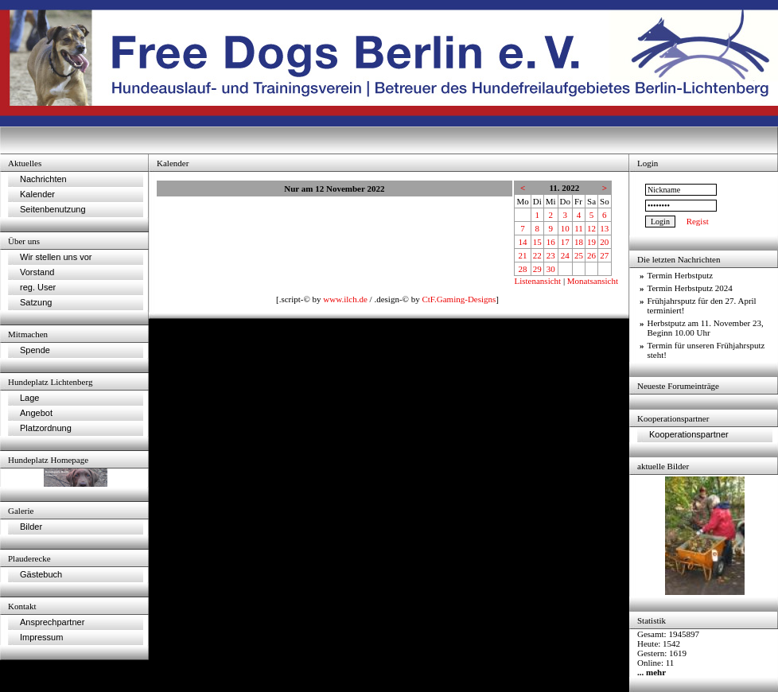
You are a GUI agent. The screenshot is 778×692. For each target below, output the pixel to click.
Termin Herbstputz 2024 (690, 288)
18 (578, 242)
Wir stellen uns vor (55, 257)
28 (523, 269)
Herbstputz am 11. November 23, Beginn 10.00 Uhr (706, 327)
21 (523, 255)
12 (591, 228)
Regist (698, 221)
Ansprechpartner (52, 622)
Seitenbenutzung (53, 209)
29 (537, 269)
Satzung (36, 302)
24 (565, 255)
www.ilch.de (345, 299)
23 (551, 255)
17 (565, 242)
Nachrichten (43, 179)
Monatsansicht (592, 281)
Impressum (41, 637)
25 (578, 255)
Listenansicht (537, 281)
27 (604, 255)
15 (537, 242)
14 (523, 242)
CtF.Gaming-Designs (459, 299)
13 (604, 228)
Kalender (37, 194)
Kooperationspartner (689, 434)
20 (604, 242)
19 (591, 242)
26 (591, 255)
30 (551, 269)
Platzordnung (46, 428)
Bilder (31, 526)
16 (551, 242)
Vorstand (37, 272)
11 (578, 228)
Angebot (36, 413)
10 (565, 228)
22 (537, 255)
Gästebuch (41, 574)
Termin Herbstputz (681, 275)
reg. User (38, 287)
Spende (35, 350)
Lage (29, 397)
